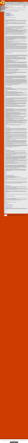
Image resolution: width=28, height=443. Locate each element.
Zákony (24, 6)
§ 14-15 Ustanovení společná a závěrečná (9, 15)
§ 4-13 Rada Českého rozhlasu (8, 12)
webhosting (12, 215)
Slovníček (25, 7)
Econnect (10, 215)
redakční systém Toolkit (18, 215)
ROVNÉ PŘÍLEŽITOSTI (9, 4)
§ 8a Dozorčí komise (7, 13)
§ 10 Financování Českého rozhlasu (9, 14)
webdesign (14, 215)
